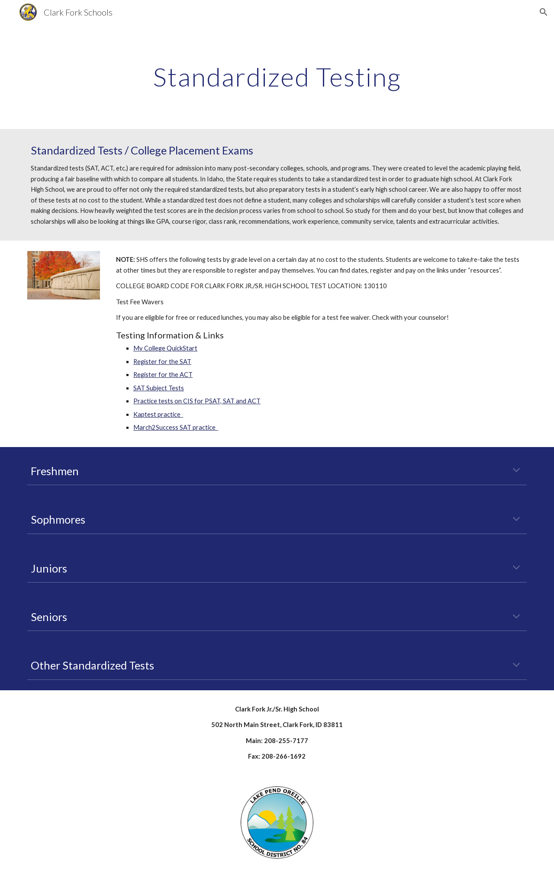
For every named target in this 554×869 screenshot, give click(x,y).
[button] (543, 12)
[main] (277, 76)
